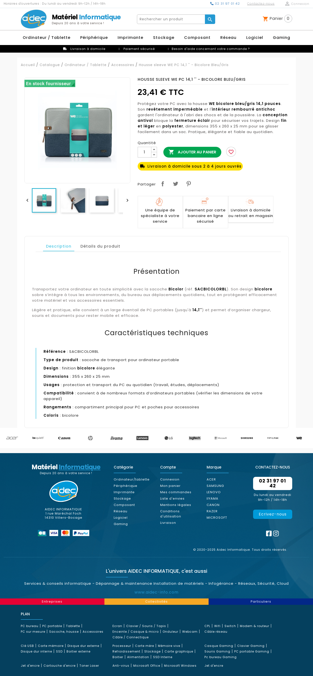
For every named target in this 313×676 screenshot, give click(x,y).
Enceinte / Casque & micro (135, 632)
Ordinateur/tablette (132, 479)
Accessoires (93, 632)
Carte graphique (179, 651)
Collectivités (156, 601)
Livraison (168, 522)
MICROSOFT (217, 517)
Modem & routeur (254, 626)
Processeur (121, 646)
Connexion (169, 479)
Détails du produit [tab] (100, 246)
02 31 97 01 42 (225, 3)
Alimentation (138, 657)
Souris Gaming (217, 651)
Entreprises (52, 601)
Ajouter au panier (192, 152)
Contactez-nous (261, 3)
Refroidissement (126, 651)
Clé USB (27, 646)
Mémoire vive (169, 646)
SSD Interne (162, 657)
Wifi (217, 626)
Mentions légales (175, 505)
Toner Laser (89, 666)
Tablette (73, 626)
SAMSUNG (215, 485)
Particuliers (261, 601)
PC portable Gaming (251, 651)
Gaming (121, 524)
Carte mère (144, 646)
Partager (163, 184)
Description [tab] (58, 246)
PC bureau (29, 626)
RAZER (212, 511)
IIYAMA (212, 498)
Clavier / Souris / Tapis (146, 626)
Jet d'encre (30, 666)
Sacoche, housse (64, 632)
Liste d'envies (172, 498)
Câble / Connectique (130, 637)
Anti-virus (120, 666)
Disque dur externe (83, 646)
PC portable (52, 626)
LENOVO (214, 492)
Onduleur (170, 632)
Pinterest (188, 184)
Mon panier (170, 485)
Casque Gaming (218, 646)
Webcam (190, 632)
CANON (213, 505)
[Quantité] (144, 152)
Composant (124, 505)
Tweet (175, 184)
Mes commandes (175, 492)
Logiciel (121, 517)
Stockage (122, 498)
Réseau (120, 511)
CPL (207, 626)
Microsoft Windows (180, 666)
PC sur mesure (33, 632)
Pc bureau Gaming (220, 657)
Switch (230, 626)
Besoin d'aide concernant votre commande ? (211, 49)
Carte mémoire (51, 646)
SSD (59, 651)
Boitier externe (78, 651)
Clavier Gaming (251, 646)
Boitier (117, 657)
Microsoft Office (146, 666)
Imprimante (124, 492)
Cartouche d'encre (60, 666)
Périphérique (125, 485)
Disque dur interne (36, 651)
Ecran (117, 626)
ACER (211, 479)
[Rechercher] (171, 19)
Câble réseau (215, 632)
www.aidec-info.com (156, 592)
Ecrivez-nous (273, 514)
